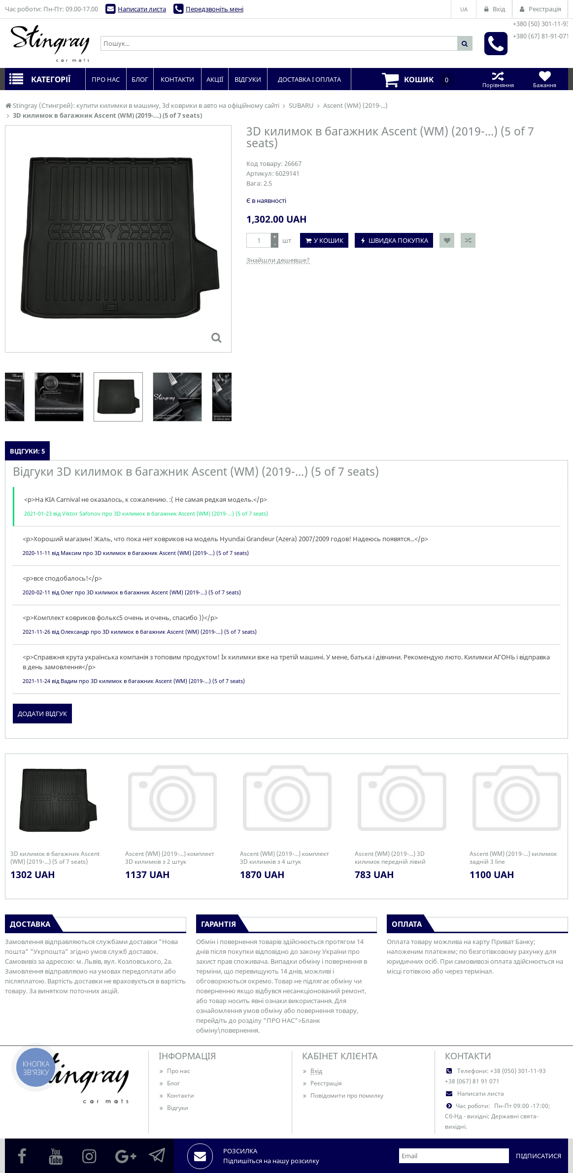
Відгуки (173, 1108)
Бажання (544, 79)
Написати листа (142, 8)
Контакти (176, 1095)
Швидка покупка (398, 240)
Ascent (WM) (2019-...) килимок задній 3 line (513, 858)
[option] (118, 396)
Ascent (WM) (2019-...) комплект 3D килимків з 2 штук (169, 858)
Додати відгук (42, 713)
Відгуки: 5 (27, 451)
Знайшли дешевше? (278, 260)
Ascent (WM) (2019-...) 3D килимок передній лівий (390, 858)
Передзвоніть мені (214, 8)
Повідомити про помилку (342, 1095)
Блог (169, 1083)
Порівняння (497, 79)
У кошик (328, 240)
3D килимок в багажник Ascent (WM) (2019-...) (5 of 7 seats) (55, 858)
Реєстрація (322, 1083)
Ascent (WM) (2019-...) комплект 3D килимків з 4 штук (284, 858)
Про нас (174, 1071)
